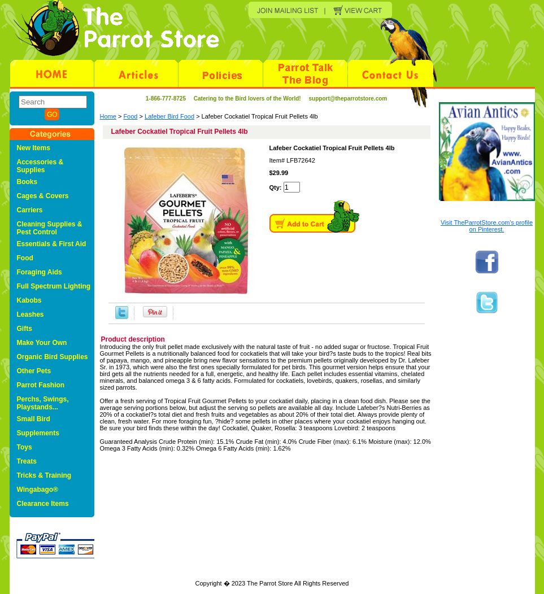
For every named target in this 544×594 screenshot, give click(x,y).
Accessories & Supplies (40, 166)
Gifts (24, 329)
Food (130, 116)
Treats (27, 461)
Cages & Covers (43, 196)
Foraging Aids (39, 272)
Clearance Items (43, 504)
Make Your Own (42, 343)
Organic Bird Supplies (52, 357)
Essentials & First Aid (51, 244)
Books (27, 182)
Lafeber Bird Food (169, 116)
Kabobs (29, 300)
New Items (33, 148)
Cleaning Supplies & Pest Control (49, 228)
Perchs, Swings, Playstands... (43, 403)
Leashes (30, 314)
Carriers (30, 210)
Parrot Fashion (41, 385)
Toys (24, 447)
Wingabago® (37, 489)
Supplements (38, 433)
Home (108, 116)
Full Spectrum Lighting (54, 286)
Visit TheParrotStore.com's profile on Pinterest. (487, 226)
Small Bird (33, 419)
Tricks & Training (44, 475)
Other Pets (34, 371)
